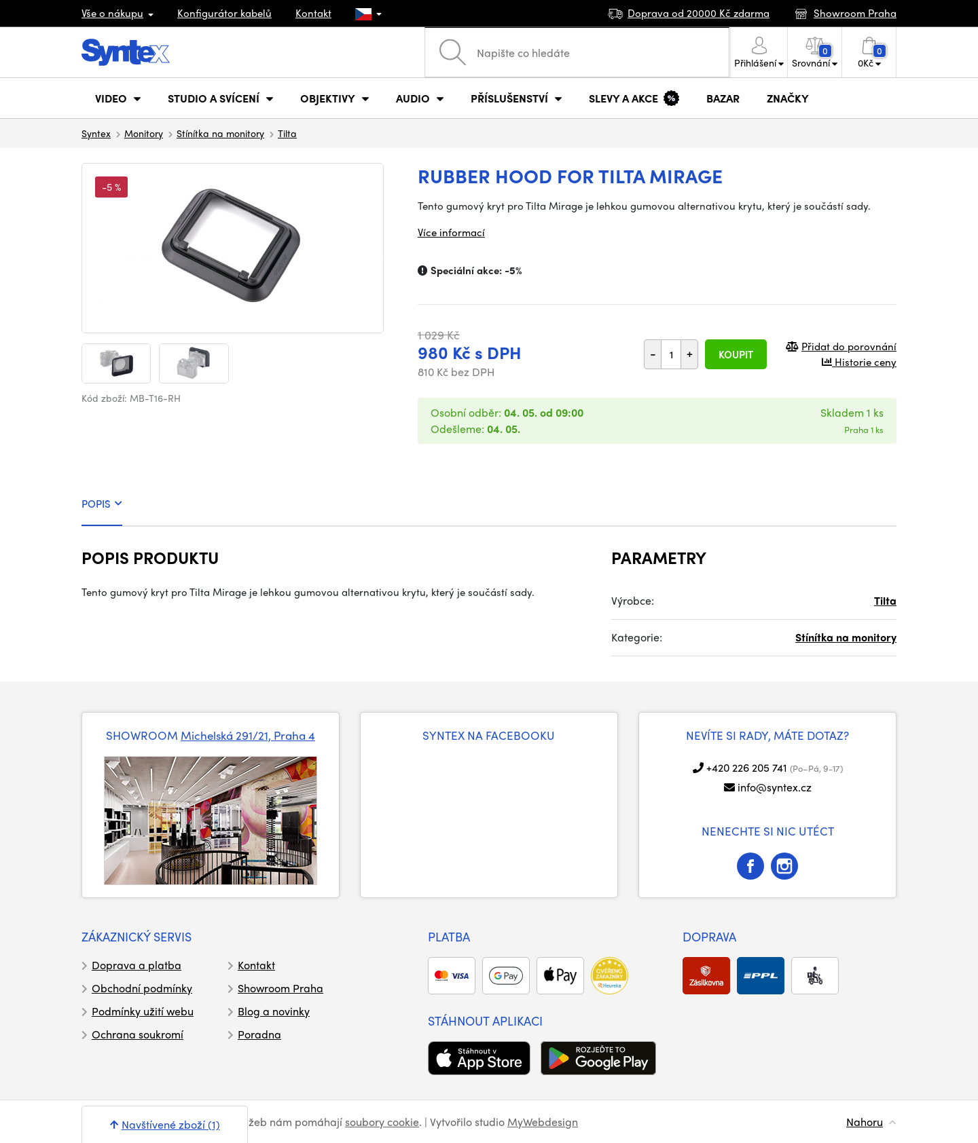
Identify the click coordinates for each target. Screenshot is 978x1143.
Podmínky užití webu (143, 1011)
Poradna (259, 1034)
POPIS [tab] (102, 503)
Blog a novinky (274, 1011)
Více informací (451, 232)
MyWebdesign (542, 1121)
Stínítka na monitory (220, 133)
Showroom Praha (280, 988)
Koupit (736, 354)
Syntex (96, 133)
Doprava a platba (136, 965)
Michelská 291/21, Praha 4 (248, 735)
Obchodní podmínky (142, 988)
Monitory (143, 133)
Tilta (287, 133)
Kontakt (313, 12)
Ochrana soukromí (137, 1034)
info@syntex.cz (775, 787)
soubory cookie (382, 1121)
